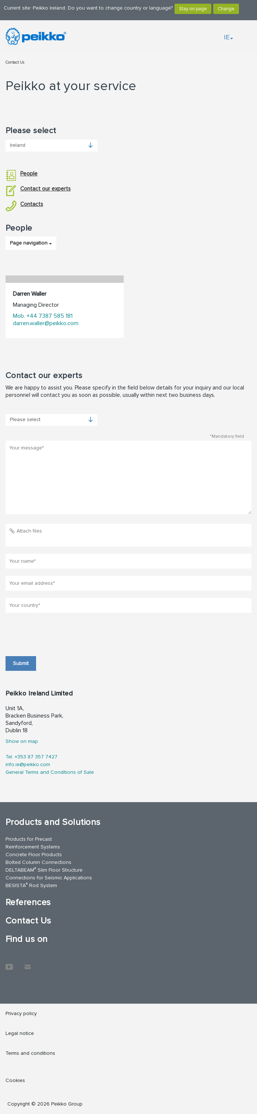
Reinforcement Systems (33, 847)
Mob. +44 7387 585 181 (43, 316)
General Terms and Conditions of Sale (50, 772)
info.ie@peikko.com (28, 764)
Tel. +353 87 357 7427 (31, 757)
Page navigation (31, 243)
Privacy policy (21, 1013)
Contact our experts (38, 189)
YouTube (9, 963)
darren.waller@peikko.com (45, 323)
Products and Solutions (53, 822)
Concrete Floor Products (34, 854)
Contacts (24, 204)
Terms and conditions (30, 1053)
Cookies (15, 1080)
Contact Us (15, 62)
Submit (21, 663)
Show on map (22, 741)
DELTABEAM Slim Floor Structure (44, 869)
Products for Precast (29, 839)
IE (228, 37)
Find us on (27, 939)
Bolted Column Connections (38, 862)
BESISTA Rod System (31, 885)
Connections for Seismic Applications (49, 878)
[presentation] (61, 634)
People (22, 174)
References (28, 902)
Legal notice (20, 1033)
